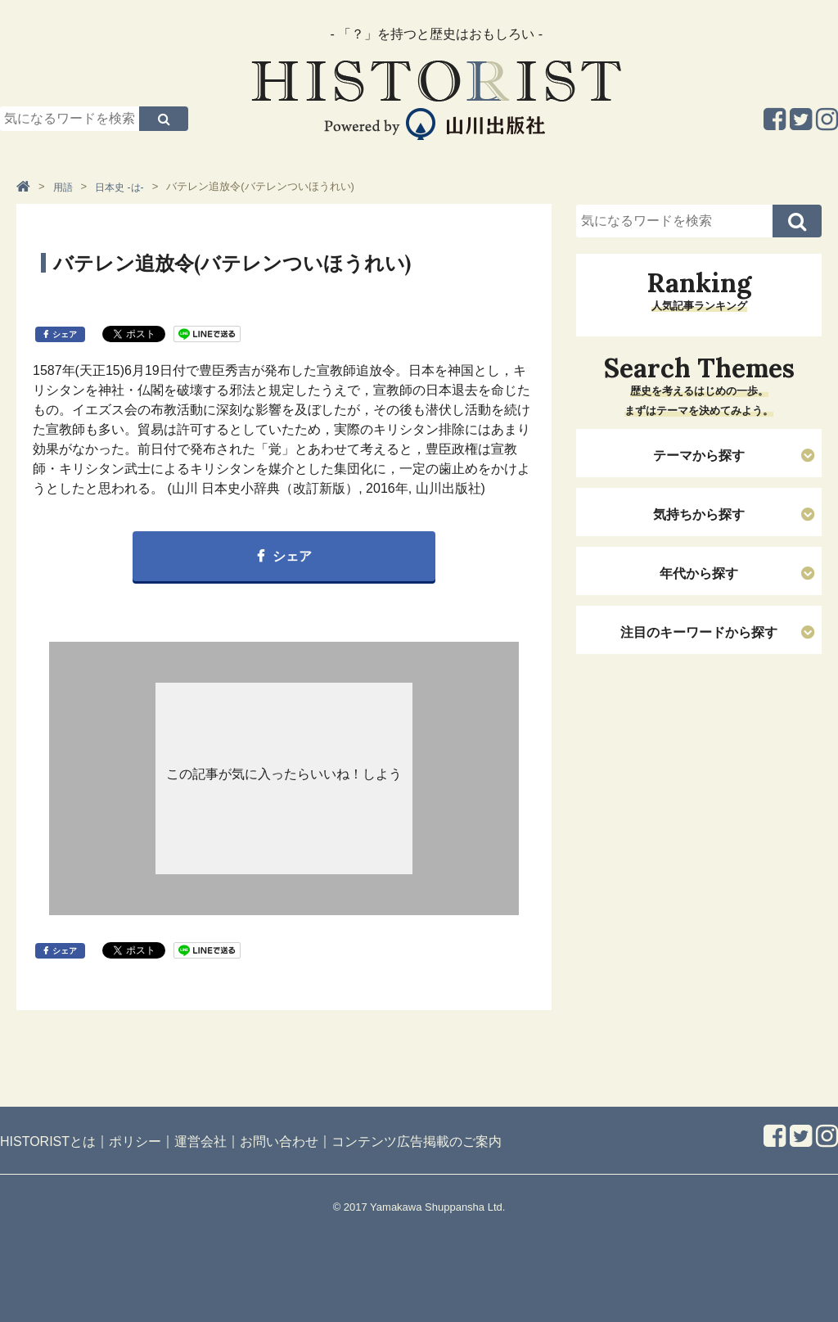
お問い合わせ (279, 1141)
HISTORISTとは (48, 1141)
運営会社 (200, 1141)
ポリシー (135, 1141)
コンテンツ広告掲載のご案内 (416, 1141)
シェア (64, 334)
